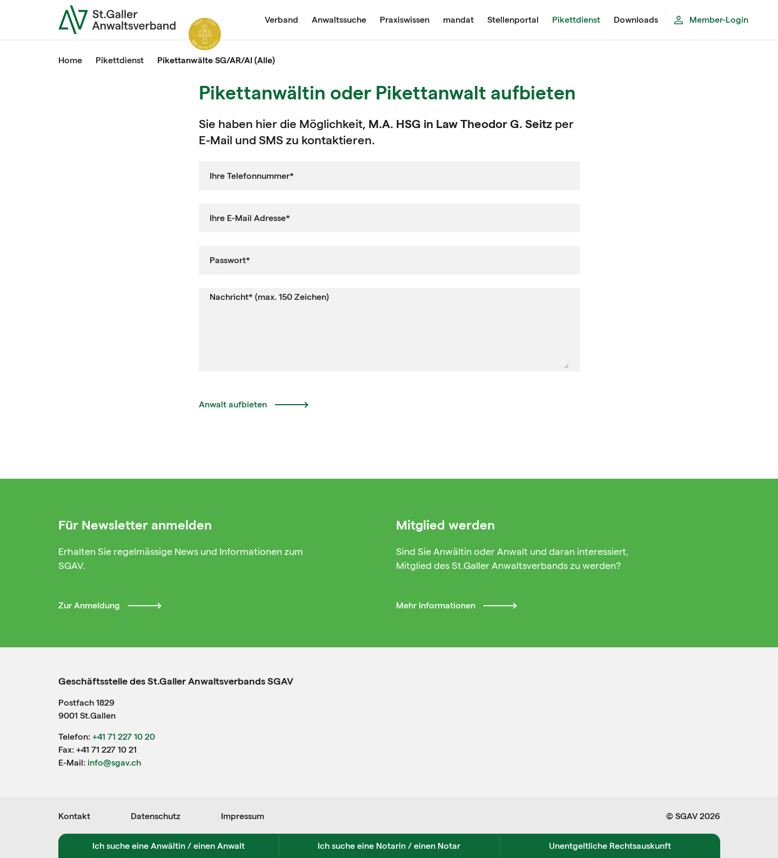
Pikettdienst (576, 19)
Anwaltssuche (339, 19)
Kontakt (74, 816)
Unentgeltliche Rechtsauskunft (610, 845)
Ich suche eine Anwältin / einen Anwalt (168, 845)
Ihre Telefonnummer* (252, 175)
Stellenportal (513, 19)
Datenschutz (155, 816)
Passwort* (230, 260)
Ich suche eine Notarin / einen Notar (389, 845)
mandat (458, 19)
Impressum (242, 816)
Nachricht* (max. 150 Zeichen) (269, 296)
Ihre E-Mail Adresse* (250, 218)
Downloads (636, 19)
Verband (281, 19)
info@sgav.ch (114, 762)
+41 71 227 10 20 (123, 736)
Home (70, 60)
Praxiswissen (405, 19)
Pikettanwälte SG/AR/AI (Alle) (216, 60)
